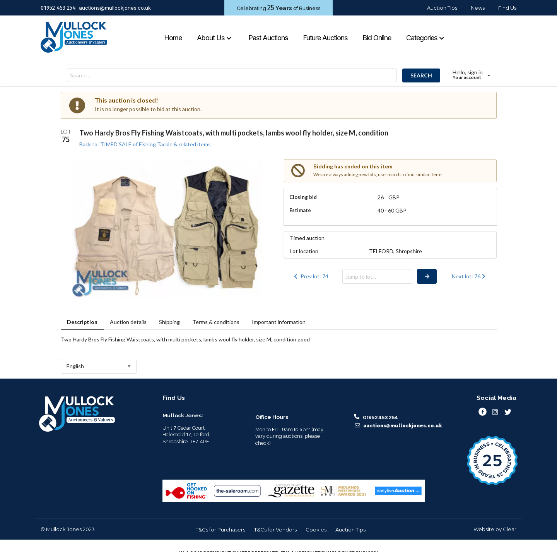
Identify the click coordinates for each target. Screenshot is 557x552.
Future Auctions (325, 38)
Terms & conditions (215, 322)
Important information (279, 322)
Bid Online (376, 38)
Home (173, 38)
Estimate (300, 210)
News (478, 8)
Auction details (128, 322)
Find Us (507, 8)
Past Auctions (268, 38)
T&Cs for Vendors (275, 529)
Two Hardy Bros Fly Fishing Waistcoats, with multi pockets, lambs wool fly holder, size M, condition (233, 133)
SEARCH (421, 75)
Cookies (316, 529)
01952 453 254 (58, 7)
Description (82, 322)
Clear (509, 529)
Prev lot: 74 (310, 276)
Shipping (169, 322)
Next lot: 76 (469, 276)
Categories (425, 38)
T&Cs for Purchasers (220, 529)
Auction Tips (442, 8)
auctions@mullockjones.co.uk (115, 8)
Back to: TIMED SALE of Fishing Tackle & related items (145, 144)
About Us (214, 38)
